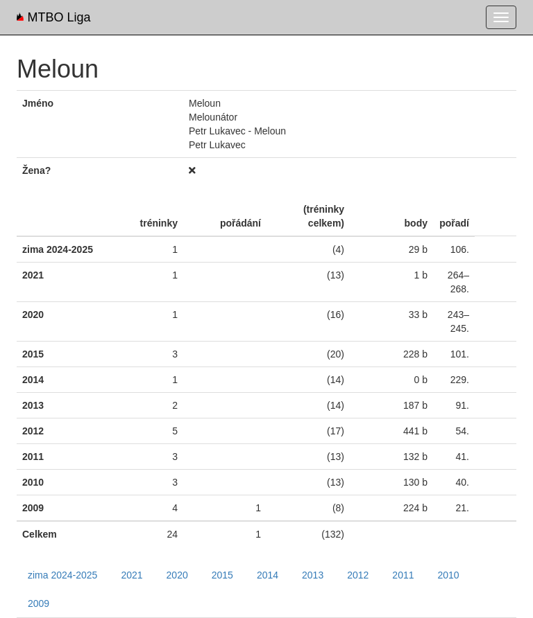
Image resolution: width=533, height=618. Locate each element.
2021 (131, 575)
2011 (403, 575)
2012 (358, 575)
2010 (448, 575)
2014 (267, 575)
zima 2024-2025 (62, 575)
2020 (177, 575)
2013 (312, 575)
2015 (222, 575)
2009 (38, 603)
